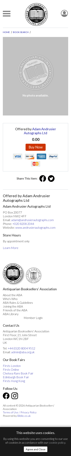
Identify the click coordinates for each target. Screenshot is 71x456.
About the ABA (12, 295)
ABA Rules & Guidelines (18, 302)
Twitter (51, 178)
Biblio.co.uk (24, 415)
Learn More (10, 248)
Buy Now (36, 147)
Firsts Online (11, 369)
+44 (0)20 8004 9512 (21, 348)
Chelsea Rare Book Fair (18, 373)
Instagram (14, 395)
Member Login (33, 317)
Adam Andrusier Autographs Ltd (40, 131)
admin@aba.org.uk (23, 352)
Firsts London (12, 365)
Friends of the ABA (15, 310)
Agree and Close (35, 449)
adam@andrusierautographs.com (32, 220)
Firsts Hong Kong (14, 381)
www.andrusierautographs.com (35, 227)
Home (6, 32)
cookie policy (57, 442)
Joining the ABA (13, 306)
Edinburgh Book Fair (16, 377)
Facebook (42, 178)
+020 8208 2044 (23, 223)
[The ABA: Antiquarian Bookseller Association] (36, 14)
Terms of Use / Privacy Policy (20, 412)
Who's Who (10, 299)
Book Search (21, 32)
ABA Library (11, 314)
